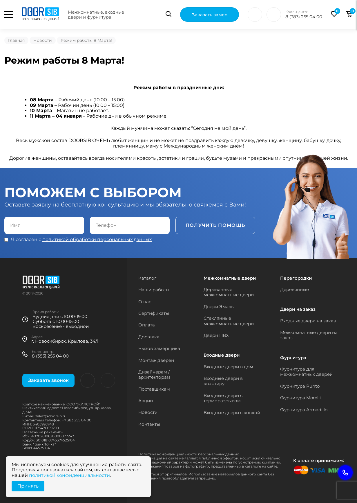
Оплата (146, 325)
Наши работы (153, 289)
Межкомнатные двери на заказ (309, 335)
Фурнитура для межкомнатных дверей (306, 371)
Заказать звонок (48, 380)
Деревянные (294, 289)
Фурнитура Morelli (300, 397)
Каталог (147, 278)
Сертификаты (153, 313)
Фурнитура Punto (300, 386)
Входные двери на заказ (308, 321)
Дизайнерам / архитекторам (154, 374)
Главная (16, 40)
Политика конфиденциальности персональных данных (188, 454)
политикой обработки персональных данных (97, 239)
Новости (42, 40)
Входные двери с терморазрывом (223, 398)
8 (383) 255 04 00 (303, 16)
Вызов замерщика (159, 348)
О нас (144, 301)
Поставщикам (154, 389)
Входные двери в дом (228, 366)
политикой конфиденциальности (69, 475)
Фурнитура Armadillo (303, 409)
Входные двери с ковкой (232, 412)
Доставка (149, 336)
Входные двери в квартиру (223, 381)
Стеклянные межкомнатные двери (229, 320)
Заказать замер (209, 14)
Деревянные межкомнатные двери (229, 292)
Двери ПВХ (216, 335)
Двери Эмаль (218, 306)
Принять (28, 486)
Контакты (149, 424)
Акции (145, 400)
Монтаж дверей (156, 360)
